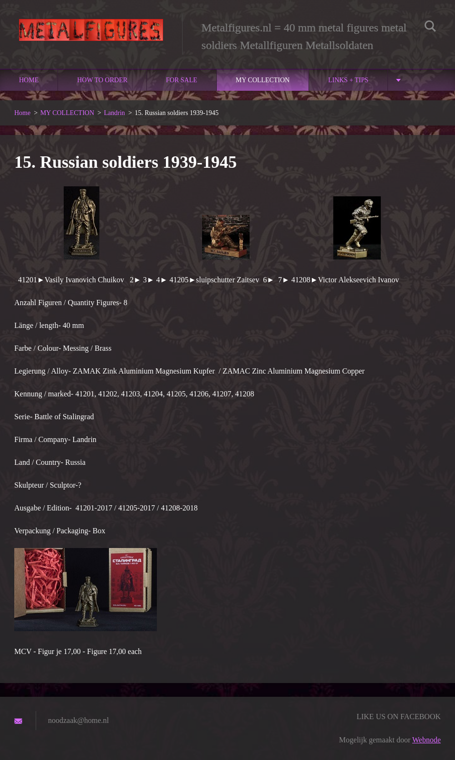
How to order (102, 80)
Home (29, 80)
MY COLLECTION (263, 80)
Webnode (426, 740)
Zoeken (430, 27)
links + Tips (348, 80)
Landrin (114, 112)
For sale (181, 80)
